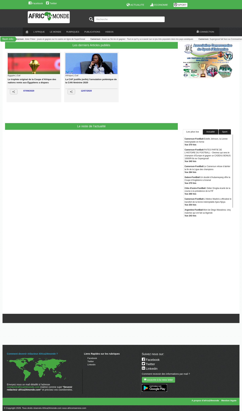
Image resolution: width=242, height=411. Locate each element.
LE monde (55, 32)
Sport (224, 131)
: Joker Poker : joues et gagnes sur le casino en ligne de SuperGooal (50, 39)
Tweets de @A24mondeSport (197, 311)
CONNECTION (205, 31)
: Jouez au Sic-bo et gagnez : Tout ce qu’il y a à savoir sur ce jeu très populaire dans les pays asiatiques (142, 39)
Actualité (210, 131)
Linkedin (91, 364)
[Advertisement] (71, 113)
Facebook (36, 3)
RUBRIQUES (72, 32)
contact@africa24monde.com (23, 387)
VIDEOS (109, 32)
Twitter (51, 3)
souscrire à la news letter (158, 379)
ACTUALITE (135, 4)
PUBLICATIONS (92, 32)
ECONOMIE (159, 4)
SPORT (180, 4)
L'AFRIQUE (39, 32)
